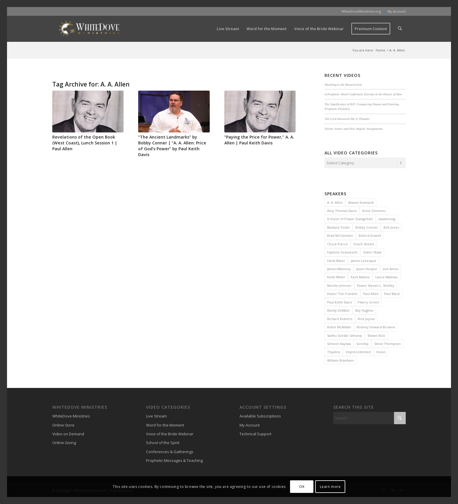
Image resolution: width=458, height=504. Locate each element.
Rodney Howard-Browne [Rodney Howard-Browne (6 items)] (376, 326)
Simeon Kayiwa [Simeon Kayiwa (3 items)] (339, 343)
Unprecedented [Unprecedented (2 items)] (358, 351)
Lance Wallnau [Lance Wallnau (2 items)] (386, 276)
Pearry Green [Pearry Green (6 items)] (368, 301)
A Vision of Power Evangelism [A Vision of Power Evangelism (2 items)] (350, 218)
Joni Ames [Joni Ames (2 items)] (390, 268)
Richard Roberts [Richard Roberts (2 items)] (339, 318)
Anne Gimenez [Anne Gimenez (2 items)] (374, 210)
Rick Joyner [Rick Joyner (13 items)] (366, 318)
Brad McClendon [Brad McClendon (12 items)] (340, 234)
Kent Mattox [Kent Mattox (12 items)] (360, 276)
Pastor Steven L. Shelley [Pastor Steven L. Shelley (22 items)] (375, 284)
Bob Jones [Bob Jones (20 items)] (391, 226)
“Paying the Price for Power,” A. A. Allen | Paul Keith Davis (259, 140)
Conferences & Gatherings (169, 450)
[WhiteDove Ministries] (88, 28)
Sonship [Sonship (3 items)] (362, 343)
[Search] (400, 28)
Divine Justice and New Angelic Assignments (354, 128)
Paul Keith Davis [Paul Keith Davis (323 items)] (339, 301)
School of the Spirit (162, 441)
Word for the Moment (165, 424)
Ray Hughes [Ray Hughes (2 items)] (364, 309)
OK (301, 486)
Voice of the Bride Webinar (169, 433)
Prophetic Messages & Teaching (174, 459)
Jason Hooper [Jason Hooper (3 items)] (366, 268)
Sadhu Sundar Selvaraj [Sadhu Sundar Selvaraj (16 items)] (344, 334)
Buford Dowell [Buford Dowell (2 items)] (370, 234)
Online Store (63, 424)
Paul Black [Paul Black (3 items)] (392, 293)
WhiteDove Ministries (71, 415)
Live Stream (156, 415)
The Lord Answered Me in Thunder (347, 118)
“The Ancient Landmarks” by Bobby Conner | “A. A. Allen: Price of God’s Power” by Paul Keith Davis (172, 145)
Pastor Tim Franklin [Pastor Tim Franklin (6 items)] (342, 293)
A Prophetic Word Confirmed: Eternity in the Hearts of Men (363, 94)
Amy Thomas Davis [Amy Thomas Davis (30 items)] (342, 210)
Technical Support (255, 433)
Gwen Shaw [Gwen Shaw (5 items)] (372, 251)
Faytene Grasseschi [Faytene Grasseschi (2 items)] (342, 251)
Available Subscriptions (260, 415)
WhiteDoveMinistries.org (361, 11)
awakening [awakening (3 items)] (387, 218)
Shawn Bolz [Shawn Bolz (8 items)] (376, 334)
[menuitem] (361, 11)
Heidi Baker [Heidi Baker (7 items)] (336, 260)
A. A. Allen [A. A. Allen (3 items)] (335, 201)
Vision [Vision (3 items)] (381, 351)
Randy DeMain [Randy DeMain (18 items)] (338, 309)
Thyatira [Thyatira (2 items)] (333, 351)
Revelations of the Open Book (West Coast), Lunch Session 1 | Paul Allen (84, 142)
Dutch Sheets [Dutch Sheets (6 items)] (363, 243)
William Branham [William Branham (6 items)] (340, 359)
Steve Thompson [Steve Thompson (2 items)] (387, 343)
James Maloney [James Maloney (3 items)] (339, 268)
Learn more (330, 486)
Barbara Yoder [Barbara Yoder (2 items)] (338, 226)
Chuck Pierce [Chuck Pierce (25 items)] (337, 243)
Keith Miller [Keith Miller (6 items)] (336, 276)
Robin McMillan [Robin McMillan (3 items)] (339, 326)
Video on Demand (68, 433)
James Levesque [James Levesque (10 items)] (363, 260)
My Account (396, 11)
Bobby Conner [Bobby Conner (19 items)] (366, 226)
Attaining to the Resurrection (343, 84)
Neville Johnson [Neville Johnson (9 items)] (339, 284)
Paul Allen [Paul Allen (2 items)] (371, 293)
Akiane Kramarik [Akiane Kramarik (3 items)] (361, 201)
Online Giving (64, 441)
